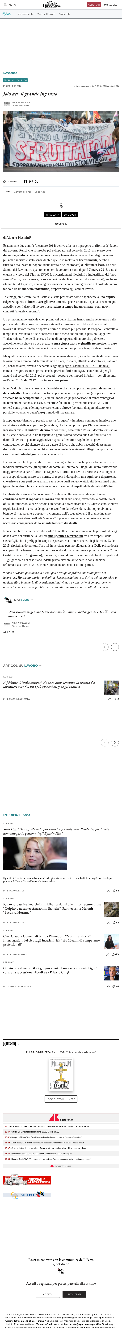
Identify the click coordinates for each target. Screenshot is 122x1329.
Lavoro (10, 73)
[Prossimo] (115, 647)
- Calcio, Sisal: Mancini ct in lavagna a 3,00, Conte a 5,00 (32, 1132)
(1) (11, 632)
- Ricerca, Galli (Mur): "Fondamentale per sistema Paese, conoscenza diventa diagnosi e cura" (48, 1159)
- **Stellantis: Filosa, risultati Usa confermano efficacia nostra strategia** (38, 1154)
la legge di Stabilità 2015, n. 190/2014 (83, 366)
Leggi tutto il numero (61, 1099)
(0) (116, 890)
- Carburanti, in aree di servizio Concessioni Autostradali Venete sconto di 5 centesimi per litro (47, 1126)
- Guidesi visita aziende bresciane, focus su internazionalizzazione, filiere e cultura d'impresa (47, 1148)
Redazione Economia (16, 699)
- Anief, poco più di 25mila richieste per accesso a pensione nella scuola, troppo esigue (44, 1143)
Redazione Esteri (14, 891)
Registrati (74, 1294)
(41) (115, 986)
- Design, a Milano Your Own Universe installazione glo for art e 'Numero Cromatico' (43, 1137)
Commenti (10, 181)
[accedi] (111, 5)
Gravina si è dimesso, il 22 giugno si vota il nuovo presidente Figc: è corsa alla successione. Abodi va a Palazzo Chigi (50, 970)
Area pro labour (21, 102)
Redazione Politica (15, 954)
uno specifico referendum (65, 536)
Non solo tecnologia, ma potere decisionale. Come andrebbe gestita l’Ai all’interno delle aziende (62, 613)
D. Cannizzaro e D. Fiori (17, 986)
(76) (115, 954)
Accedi (47, 1294)
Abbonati (94, 4)
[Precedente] (105, 647)
